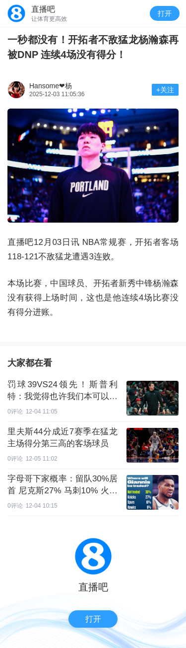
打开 (165, 13)
